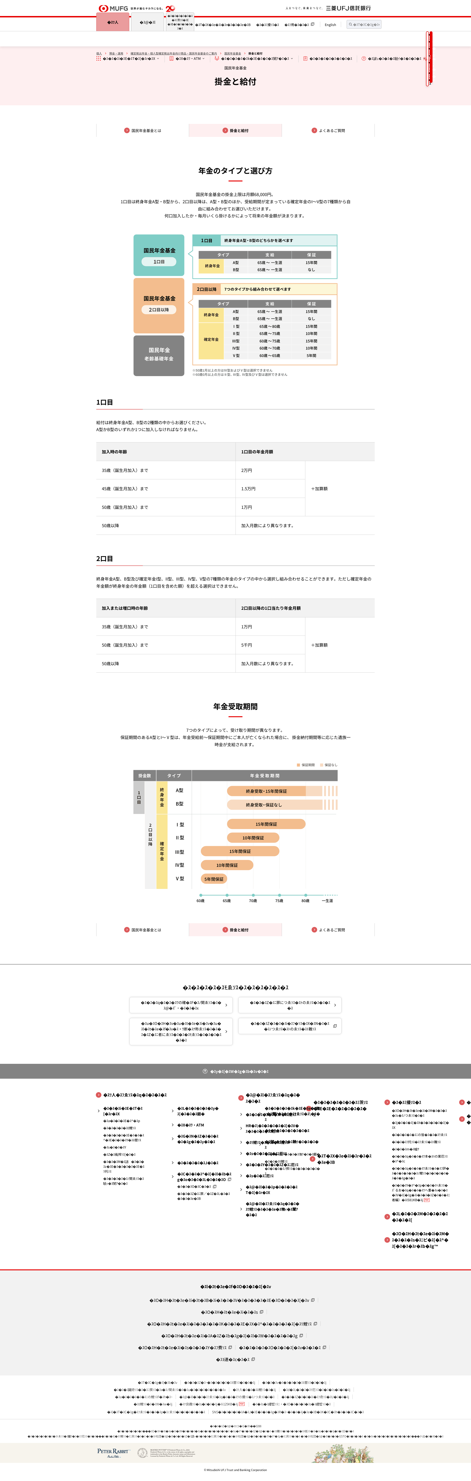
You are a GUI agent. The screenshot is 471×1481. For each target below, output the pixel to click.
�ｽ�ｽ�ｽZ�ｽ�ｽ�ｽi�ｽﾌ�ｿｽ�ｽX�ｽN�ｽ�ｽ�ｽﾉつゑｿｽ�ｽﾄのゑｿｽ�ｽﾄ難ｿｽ (290, 1026)
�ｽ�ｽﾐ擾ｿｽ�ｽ (267, 24)
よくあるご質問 (332, 130)
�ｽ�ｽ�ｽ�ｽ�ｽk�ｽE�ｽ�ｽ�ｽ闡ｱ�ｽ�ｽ (255, 58)
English (330, 24)
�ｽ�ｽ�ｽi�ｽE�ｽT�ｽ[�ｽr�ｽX (129, 58)
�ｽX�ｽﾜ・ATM (188, 58)
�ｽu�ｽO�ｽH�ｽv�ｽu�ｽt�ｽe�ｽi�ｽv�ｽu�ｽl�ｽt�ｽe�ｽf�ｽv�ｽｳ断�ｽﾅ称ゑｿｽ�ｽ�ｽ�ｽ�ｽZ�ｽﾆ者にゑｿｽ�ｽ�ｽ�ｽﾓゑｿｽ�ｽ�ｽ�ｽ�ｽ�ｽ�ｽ (181, 1031)
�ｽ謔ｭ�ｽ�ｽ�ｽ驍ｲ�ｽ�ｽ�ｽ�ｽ (394, 58)
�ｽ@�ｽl (147, 22)
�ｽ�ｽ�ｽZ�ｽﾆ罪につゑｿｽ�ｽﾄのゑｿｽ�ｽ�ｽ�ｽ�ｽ (290, 1005)
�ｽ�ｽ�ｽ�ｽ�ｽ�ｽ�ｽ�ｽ (331, 58)
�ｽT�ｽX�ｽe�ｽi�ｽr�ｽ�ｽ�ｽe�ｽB (223, 24)
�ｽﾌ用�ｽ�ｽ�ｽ (296, 24)
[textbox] (364, 24)
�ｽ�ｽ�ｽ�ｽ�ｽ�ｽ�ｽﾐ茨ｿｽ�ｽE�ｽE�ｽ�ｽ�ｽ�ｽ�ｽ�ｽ (180, 22)
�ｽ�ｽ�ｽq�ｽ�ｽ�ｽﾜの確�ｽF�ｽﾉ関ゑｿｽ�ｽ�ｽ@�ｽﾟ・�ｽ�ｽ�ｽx (181, 1005)
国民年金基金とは (146, 130)
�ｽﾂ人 (112, 22)
